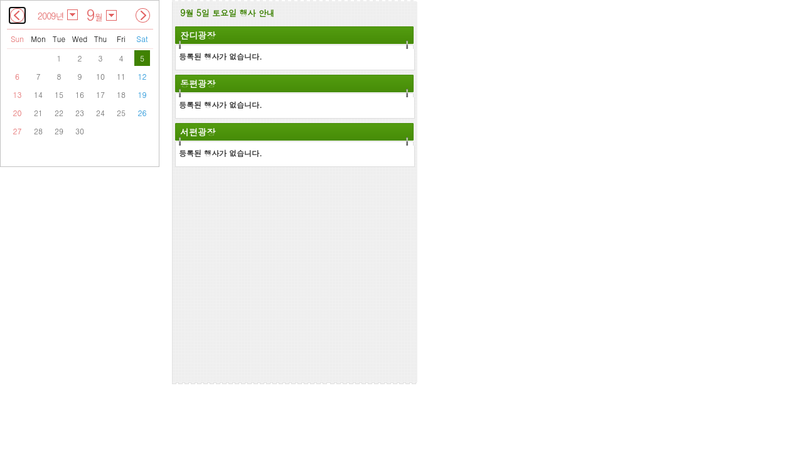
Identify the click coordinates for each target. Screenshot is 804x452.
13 (17, 94)
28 (38, 131)
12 (142, 76)
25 (121, 112)
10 (100, 76)
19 (142, 94)
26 (142, 112)
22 (59, 112)
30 (79, 131)
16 (79, 94)
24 (100, 112)
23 (79, 112)
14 (38, 94)
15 (59, 94)
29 (59, 131)
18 (121, 94)
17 (100, 94)
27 (17, 131)
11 (121, 76)
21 (38, 112)
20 (17, 112)
